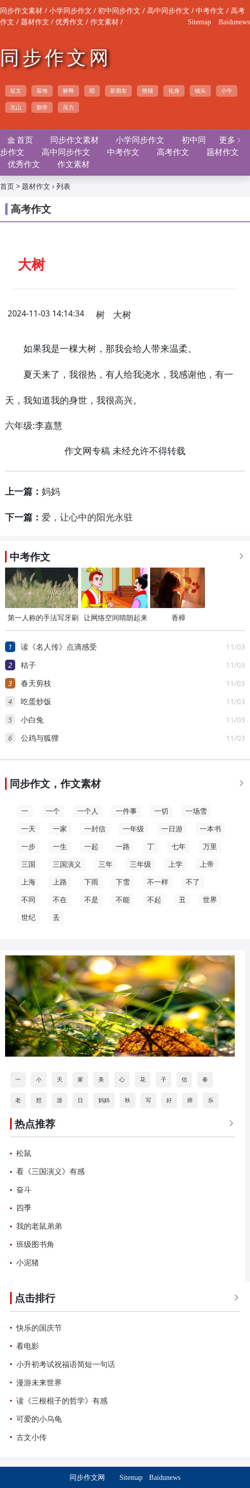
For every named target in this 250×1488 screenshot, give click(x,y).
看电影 (27, 1346)
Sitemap (199, 22)
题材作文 (35, 22)
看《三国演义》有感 (50, 1172)
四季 (23, 1208)
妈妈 (51, 492)
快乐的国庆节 (39, 1328)
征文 (15, 91)
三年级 (140, 864)
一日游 (172, 829)
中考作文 (210, 11)
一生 (60, 847)
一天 (28, 829)
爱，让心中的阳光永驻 (87, 517)
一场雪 (196, 811)
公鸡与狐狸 (40, 738)
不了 (193, 882)
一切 (161, 811)
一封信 (94, 829)
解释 (68, 91)
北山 (15, 107)
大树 (122, 315)
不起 (154, 900)
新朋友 (118, 91)
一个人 (87, 811)
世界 (210, 900)
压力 (68, 107)
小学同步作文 (70, 11)
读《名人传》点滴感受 (59, 647)
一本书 (210, 829)
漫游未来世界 (39, 1383)
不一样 (157, 882)
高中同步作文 (168, 11)
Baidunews (234, 22)
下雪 (123, 882)
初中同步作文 (119, 11)
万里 (210, 847)
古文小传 (31, 1437)
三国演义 (67, 864)
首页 (7, 186)
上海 (28, 882)
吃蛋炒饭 (36, 702)
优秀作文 (69, 22)
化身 (174, 91)
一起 (91, 847)
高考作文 (173, 152)
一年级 (133, 829)
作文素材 (104, 22)
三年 (105, 864)
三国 (28, 864)
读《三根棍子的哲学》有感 (62, 1401)
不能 (123, 900)
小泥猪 (27, 1263)
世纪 (28, 917)
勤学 (42, 107)
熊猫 (147, 91)
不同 (28, 900)
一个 (53, 811)
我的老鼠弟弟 (39, 1226)
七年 (178, 847)
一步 (28, 847)
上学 (175, 864)
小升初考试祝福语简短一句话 (65, 1364)
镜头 (200, 91)
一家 (60, 829)
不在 (60, 900)
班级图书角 (35, 1244)
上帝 (207, 864)
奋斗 (23, 1190)
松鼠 (23, 1153)
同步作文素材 (21, 11)
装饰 (42, 91)
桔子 (28, 665)
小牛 (226, 91)
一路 (123, 847)
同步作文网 (56, 57)
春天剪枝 (36, 683)
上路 (60, 882)
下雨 (91, 882)
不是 (91, 900)
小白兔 (32, 720)
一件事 (126, 811)
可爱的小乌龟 (39, 1419)
